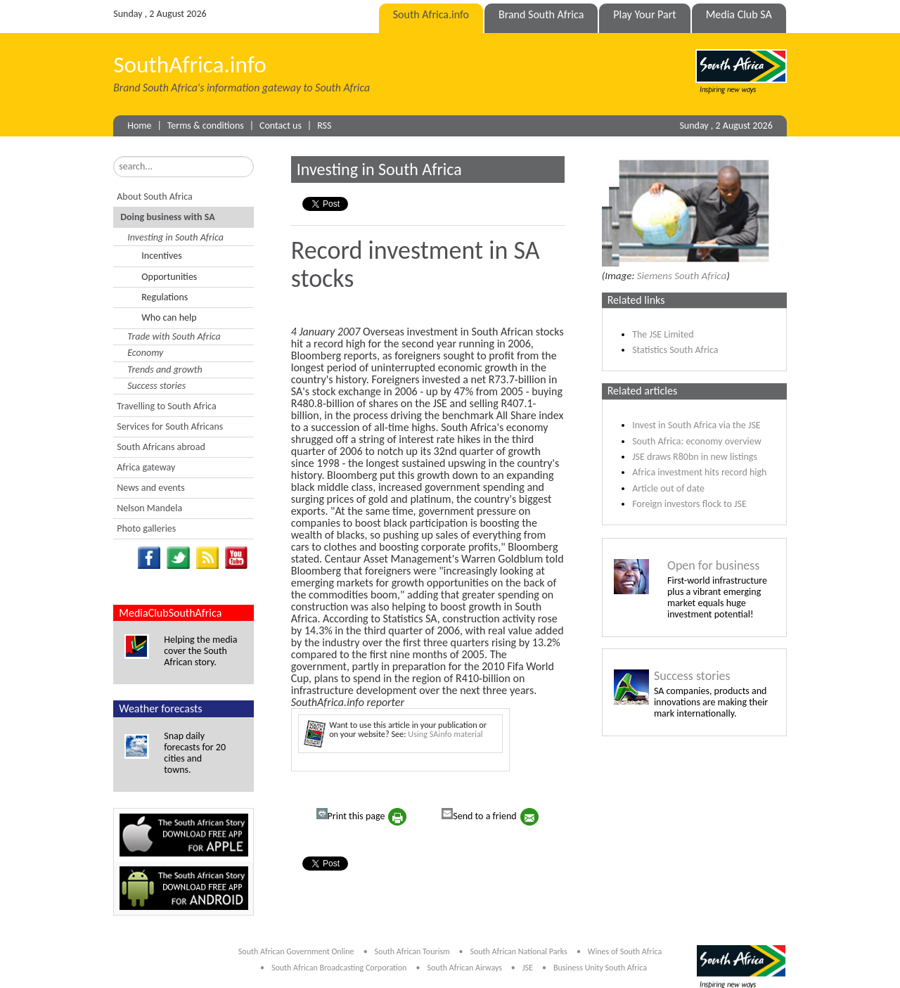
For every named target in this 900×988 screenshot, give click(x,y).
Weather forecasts (160, 708)
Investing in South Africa (175, 237)
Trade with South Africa (174, 336)
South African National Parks (518, 951)
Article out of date (668, 488)
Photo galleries (146, 528)
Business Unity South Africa (600, 968)
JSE (527, 968)
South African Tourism (413, 951)
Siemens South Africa (681, 275)
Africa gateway (146, 467)
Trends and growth (164, 370)
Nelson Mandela (149, 508)
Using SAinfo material (445, 734)
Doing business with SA (167, 217)
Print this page (350, 815)
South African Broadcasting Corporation (338, 968)
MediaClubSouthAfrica (170, 613)
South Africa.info (431, 14)
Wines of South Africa (625, 951)
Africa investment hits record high (699, 472)
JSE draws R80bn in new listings (694, 457)
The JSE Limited (663, 334)
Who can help (168, 317)
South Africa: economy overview (696, 441)
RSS (324, 125)
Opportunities (169, 277)
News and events (150, 488)
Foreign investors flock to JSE (689, 504)
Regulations (164, 297)
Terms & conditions (205, 125)
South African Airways (466, 968)
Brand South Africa (541, 14)
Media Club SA (739, 14)
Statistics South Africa (675, 350)
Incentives (161, 256)
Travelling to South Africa (166, 406)
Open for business (713, 565)
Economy (145, 353)
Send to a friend (479, 815)
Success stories (156, 386)
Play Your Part (644, 14)
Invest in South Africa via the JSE (696, 425)
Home (139, 125)
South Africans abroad (161, 447)
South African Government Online (296, 951)
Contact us (280, 125)
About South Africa (154, 197)
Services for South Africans (170, 426)
